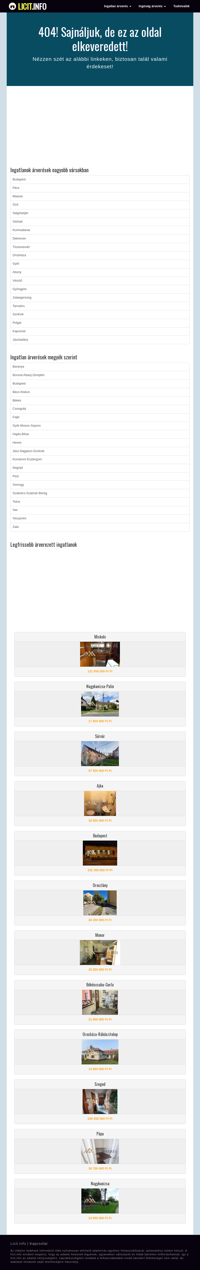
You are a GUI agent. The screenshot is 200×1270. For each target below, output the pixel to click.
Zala (16, 527)
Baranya (18, 366)
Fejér (16, 417)
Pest (16, 476)
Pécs (16, 188)
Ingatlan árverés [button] (117, 6)
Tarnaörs (19, 306)
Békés (17, 400)
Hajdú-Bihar (21, 434)
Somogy (18, 484)
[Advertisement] (100, 127)
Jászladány (20, 339)
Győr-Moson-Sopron (27, 425)
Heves (17, 442)
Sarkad (18, 221)
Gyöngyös (20, 289)
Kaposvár (19, 331)
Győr (16, 263)
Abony (17, 272)
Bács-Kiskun (21, 392)
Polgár (17, 322)
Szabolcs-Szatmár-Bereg (30, 493)
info (32, 6)
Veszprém (20, 518)
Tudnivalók (181, 6)
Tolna (16, 501)
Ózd (15, 204)
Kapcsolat (39, 1244)
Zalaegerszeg (22, 297)
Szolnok (18, 314)
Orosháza (19, 255)
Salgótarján (20, 213)
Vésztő (17, 280)
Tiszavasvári (21, 247)
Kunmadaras (21, 230)
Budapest (19, 179)
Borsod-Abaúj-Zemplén (29, 375)
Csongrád (19, 408)
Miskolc (18, 196)
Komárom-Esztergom (27, 459)
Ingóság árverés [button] (152, 6)
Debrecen (19, 238)
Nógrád (18, 468)
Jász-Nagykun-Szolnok (29, 451)
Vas (15, 510)
